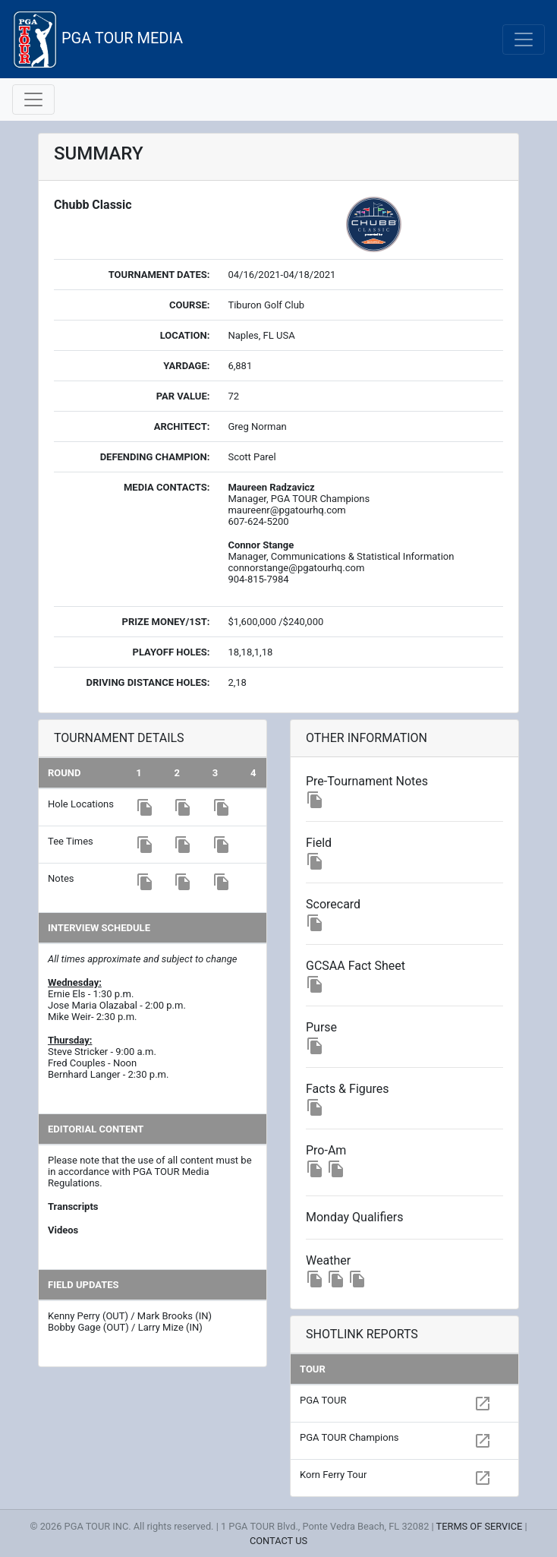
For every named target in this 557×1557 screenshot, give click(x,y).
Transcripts (73, 1206)
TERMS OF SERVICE (479, 1526)
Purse (321, 1027)
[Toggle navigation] (523, 39)
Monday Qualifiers (354, 1217)
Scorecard (333, 904)
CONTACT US (278, 1540)
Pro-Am (326, 1150)
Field (319, 842)
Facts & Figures (347, 1089)
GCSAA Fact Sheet (355, 966)
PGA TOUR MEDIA (97, 39)
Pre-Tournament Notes (367, 781)
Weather (328, 1260)
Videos (63, 1230)
